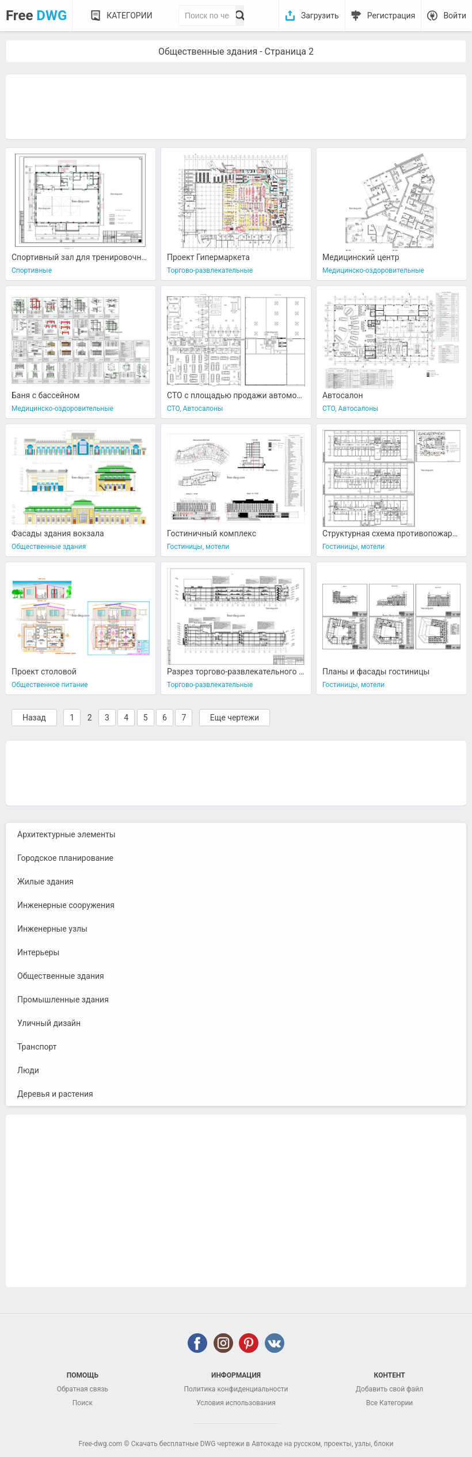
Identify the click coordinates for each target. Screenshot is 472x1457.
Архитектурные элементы (66, 834)
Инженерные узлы (52, 928)
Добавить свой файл (389, 1389)
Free (36, 15)
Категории (129, 15)
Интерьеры (38, 952)
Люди (28, 1070)
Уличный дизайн (49, 1023)
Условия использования (236, 1403)
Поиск (83, 1403)
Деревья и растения (55, 1094)
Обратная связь (82, 1389)
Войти (454, 15)
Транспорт (37, 1046)
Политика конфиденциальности (236, 1389)
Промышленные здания (63, 999)
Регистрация (391, 15)
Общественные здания (60, 976)
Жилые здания (45, 881)
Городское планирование (65, 858)
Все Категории (389, 1403)
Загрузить (320, 15)
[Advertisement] (236, 106)
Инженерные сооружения (66, 905)
